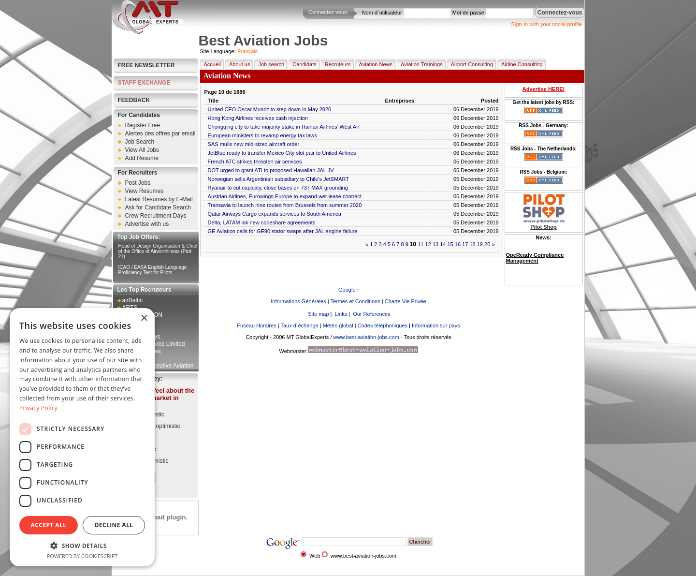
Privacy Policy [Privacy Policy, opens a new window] (38, 408)
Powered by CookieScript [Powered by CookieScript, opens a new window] (82, 556)
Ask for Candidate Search (158, 207)
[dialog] (82, 437)
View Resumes (144, 191)
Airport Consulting (470, 64)
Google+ (348, 290)
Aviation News (374, 64)
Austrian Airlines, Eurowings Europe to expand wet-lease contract (285, 196)
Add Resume (142, 158)
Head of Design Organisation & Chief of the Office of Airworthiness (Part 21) (158, 251)
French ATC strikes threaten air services (255, 161)
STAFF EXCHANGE (144, 82)
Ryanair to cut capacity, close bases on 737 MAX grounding (278, 188)
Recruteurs (336, 64)
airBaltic (132, 300)
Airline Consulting (520, 64)
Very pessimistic (148, 461)
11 (420, 244)
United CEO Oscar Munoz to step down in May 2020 (270, 109)
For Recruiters (138, 172)
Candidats (303, 64)
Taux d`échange (299, 325)
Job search (269, 64)
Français (247, 51)
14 (443, 244)
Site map (317, 314)
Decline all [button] (114, 525)
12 (428, 244)
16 (458, 244)
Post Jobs (138, 182)
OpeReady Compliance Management (535, 258)
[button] (82, 545)
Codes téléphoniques (382, 325)
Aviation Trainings (420, 64)
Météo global (338, 325)
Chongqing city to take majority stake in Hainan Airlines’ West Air (284, 127)
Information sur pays (436, 325)
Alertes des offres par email (160, 133)
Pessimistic (141, 449)
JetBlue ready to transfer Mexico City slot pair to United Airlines (282, 153)
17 (465, 244)
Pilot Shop (543, 227)
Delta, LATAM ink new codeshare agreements (262, 222)
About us (237, 64)
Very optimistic (145, 414)
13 (435, 244)
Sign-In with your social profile (546, 24)
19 (480, 244)
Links (341, 314)
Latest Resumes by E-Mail (159, 199)
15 (450, 244)
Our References (371, 314)
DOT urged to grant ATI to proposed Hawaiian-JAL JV (271, 170)
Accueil (210, 64)
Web (314, 556)
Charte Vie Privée (405, 301)
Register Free (142, 125)
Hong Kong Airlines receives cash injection (258, 118)
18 (472, 244)
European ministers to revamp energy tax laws (262, 135)
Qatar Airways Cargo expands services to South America (274, 214)
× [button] (143, 318)
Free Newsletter (146, 65)
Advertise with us (147, 224)
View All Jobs (142, 150)
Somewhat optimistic (153, 426)
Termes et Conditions (355, 301)
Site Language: (218, 51)
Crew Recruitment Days (156, 215)
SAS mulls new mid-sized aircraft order (254, 144)
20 (487, 244)
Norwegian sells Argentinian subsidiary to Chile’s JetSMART (278, 179)
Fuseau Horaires (256, 325)
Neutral (136, 437)
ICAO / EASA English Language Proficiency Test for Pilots (152, 270)
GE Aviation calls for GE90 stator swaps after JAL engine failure (283, 231)
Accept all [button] (49, 525)
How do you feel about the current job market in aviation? (155, 398)
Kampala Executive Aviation (158, 365)
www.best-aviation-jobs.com (366, 337)
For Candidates (139, 115)
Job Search (140, 141)
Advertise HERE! (543, 89)
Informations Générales (298, 301)
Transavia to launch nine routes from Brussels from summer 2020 (285, 205)
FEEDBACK (134, 100)
